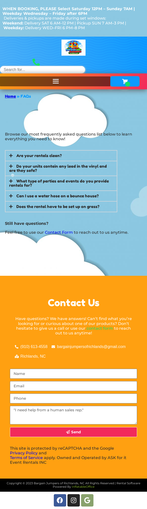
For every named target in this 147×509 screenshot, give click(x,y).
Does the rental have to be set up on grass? (57, 206)
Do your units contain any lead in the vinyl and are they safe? (58, 168)
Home (10, 96)
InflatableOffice (83, 486)
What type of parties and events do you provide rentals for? (59, 183)
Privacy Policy (24, 453)
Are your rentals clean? (39, 155)
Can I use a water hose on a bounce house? (57, 195)
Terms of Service (26, 457)
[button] (61, 156)
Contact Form (59, 232)
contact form (100, 328)
